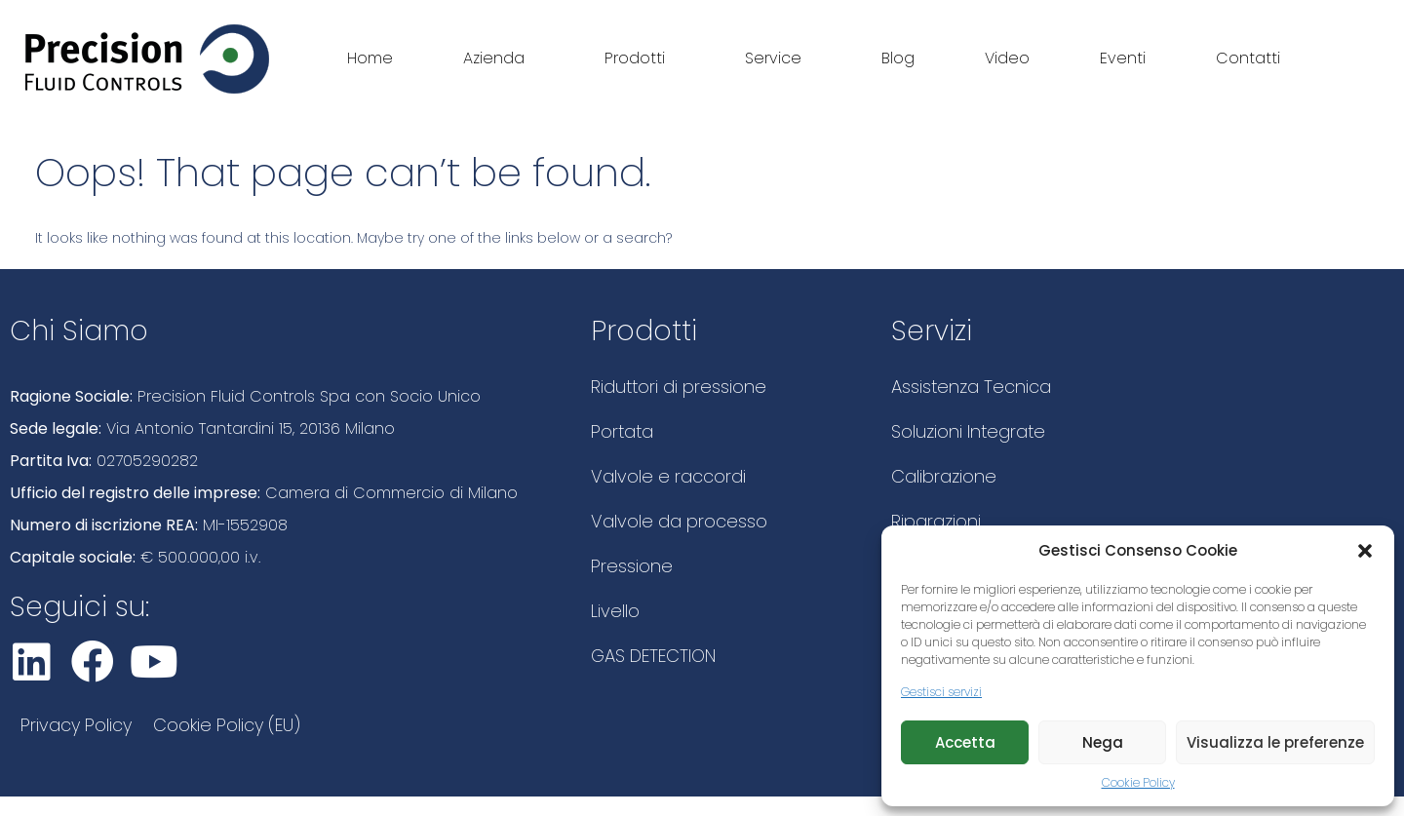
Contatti (1248, 58)
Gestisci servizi (941, 691)
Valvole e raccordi (668, 476)
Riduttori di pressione (678, 386)
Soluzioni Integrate (968, 431)
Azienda (498, 58)
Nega (1102, 742)
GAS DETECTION (653, 655)
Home (370, 58)
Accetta (965, 742)
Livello (615, 611)
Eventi (1123, 58)
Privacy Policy (76, 725)
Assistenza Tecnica (971, 386)
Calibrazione (943, 476)
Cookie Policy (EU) (226, 725)
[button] (1365, 551)
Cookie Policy (1138, 782)
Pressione (632, 566)
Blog (898, 58)
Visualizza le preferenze (1275, 742)
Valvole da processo (679, 521)
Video (1007, 58)
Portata (622, 431)
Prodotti (639, 58)
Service (778, 58)
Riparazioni (936, 521)
